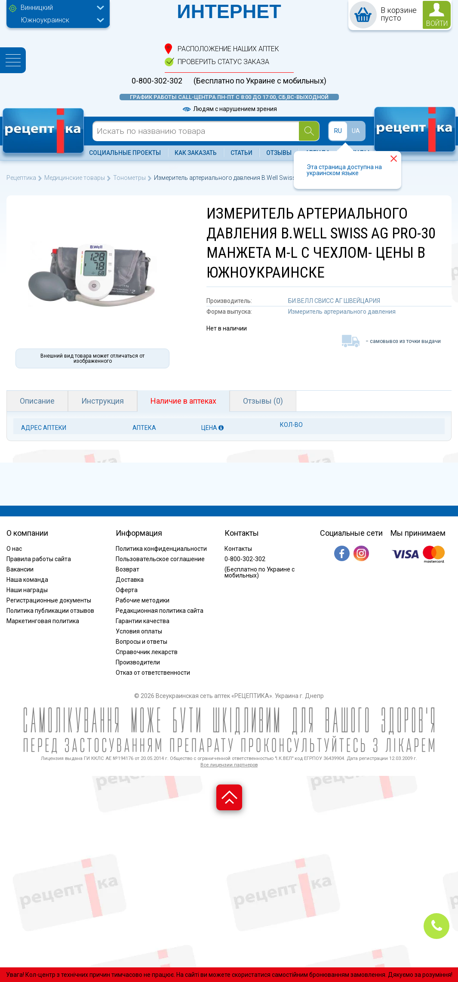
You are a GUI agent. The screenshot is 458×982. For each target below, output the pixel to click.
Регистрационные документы (48, 600)
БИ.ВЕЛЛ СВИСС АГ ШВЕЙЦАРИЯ (334, 300)
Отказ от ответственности (153, 672)
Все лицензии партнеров (229, 765)
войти (437, 23)
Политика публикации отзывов (50, 610)
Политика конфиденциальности (161, 548)
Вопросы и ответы (141, 641)
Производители (138, 662)
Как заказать (196, 152)
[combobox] (60, 9)
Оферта (127, 590)
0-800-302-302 (157, 81)
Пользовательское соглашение (160, 559)
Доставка (130, 579)
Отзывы (279, 152)
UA (356, 130)
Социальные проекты (125, 152)
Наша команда (27, 579)
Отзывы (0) (263, 400)
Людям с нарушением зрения (229, 108)
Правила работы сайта (38, 559)
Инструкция (102, 400)
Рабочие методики (142, 600)
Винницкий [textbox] (37, 7)
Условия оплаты (139, 631)
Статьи (241, 152)
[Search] (309, 131)
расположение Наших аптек (228, 49)
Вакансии (20, 569)
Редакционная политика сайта (159, 610)
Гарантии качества (142, 621)
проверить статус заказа (223, 62)
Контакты (238, 548)
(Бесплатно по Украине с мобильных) (260, 81)
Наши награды (27, 590)
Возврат (127, 569)
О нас (14, 548)
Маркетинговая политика (42, 621)
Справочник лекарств (147, 651)
